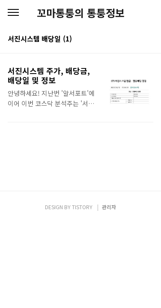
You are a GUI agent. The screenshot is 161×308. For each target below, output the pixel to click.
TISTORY (82, 206)
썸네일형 (136, 39)
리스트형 (148, 39)
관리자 (109, 206)
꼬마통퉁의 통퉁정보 (81, 12)
